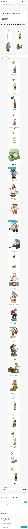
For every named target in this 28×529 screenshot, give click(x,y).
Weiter (25, 489)
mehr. (9, 527)
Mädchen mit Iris (14, 74)
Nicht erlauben (17, 527)
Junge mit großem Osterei (14, 322)
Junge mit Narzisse (14, 481)
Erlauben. (24, 527)
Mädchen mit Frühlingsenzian (14, 127)
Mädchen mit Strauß (14, 180)
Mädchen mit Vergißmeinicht (14, 464)
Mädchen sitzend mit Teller (14, 304)
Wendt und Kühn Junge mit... (14, 162)
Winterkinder (4, 19)
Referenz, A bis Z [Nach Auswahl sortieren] (14, 56)
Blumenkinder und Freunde (11, 13)
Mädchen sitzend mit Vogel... (14, 233)
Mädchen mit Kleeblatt (14, 446)
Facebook (1, 507)
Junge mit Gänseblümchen (14, 428)
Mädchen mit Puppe (14, 198)
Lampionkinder (5, 18)
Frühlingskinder (5, 16)
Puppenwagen (14, 251)
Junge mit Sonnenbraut (14, 91)
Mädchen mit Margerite (14, 410)
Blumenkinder (4, 15)
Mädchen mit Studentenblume (14, 145)
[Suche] (14, 5)
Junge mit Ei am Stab (14, 340)
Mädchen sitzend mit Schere (14, 286)
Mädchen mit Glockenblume (14, 109)
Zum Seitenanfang (21, 492)
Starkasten (14, 269)
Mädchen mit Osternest (14, 393)
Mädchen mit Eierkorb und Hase (14, 357)
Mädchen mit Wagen (14, 375)
